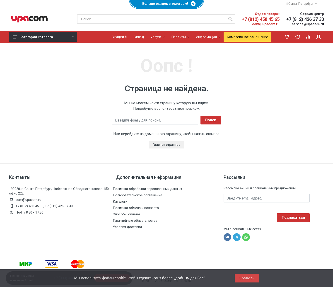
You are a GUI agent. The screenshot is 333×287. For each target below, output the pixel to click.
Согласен (246, 278)
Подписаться (293, 217)
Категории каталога (43, 37)
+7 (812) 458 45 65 (261, 19)
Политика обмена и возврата (136, 208)
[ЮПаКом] (29, 19)
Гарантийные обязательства (135, 221)
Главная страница (166, 144)
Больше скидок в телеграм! (166, 4)
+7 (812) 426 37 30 (305, 19)
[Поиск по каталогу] (151, 19)
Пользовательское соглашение (137, 195)
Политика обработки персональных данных (147, 189)
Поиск (210, 120)
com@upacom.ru (266, 24)
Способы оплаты (126, 214)
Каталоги (120, 201)
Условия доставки (127, 227)
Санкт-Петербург (302, 3)
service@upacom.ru (308, 24)
